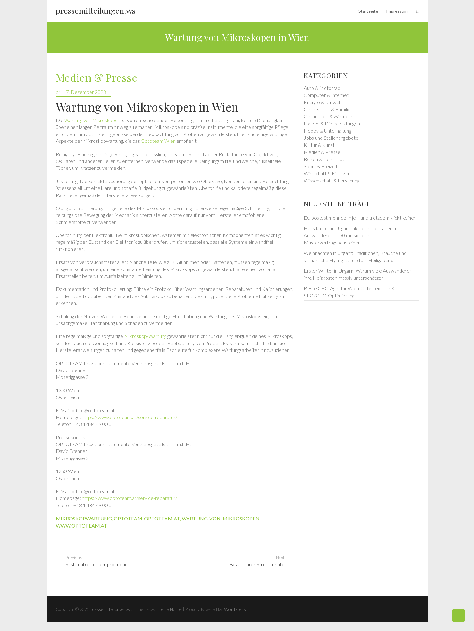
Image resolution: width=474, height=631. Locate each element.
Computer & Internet (326, 95)
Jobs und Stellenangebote (331, 138)
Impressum (397, 11)
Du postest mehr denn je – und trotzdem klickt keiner (360, 218)
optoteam (128, 518)
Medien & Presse (96, 78)
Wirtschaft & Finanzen (327, 173)
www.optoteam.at (81, 525)
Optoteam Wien (158, 141)
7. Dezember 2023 (86, 92)
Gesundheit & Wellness (328, 116)
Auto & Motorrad (322, 88)
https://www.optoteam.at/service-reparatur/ (129, 417)
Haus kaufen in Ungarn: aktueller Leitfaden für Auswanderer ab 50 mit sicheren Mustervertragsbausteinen (351, 235)
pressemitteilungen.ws (95, 10)
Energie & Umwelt (323, 102)
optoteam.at (162, 518)
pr (58, 92)
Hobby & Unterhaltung (327, 131)
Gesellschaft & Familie (327, 109)
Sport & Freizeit (321, 166)
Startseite (368, 11)
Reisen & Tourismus (324, 159)
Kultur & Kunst (319, 145)
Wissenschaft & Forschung (331, 180)
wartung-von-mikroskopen (220, 518)
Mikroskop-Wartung (145, 336)
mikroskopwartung (84, 518)
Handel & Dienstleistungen (332, 123)
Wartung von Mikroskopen (92, 120)
